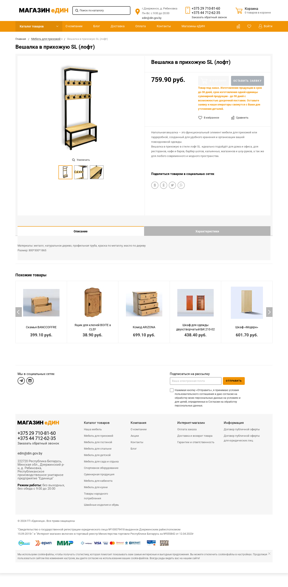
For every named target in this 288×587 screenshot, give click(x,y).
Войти (265, 26)
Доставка (118, 26)
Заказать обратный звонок (38, 440)
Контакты (164, 26)
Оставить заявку (247, 80)
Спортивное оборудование (101, 464)
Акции (135, 432)
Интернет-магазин (191, 419)
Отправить (234, 377)
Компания (138, 419)
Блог (96, 26)
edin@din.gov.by (151, 18)
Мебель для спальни (98, 445)
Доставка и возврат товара (194, 432)
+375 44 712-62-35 (206, 12)
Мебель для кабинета (98, 477)
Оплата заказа (187, 426)
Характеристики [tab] (207, 231)
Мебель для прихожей (98, 432)
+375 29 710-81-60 (206, 8)
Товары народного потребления (96, 493)
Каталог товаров (32, 26)
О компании (74, 26)
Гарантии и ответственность (195, 439)
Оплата (140, 26)
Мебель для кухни (96, 484)
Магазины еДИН (193, 26)
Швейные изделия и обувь (101, 501)
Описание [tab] (81, 231)
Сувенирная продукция (99, 471)
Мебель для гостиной (98, 439)
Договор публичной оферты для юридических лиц (242, 435)
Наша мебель (93, 426)
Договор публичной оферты (242, 426)
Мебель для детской (97, 451)
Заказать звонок (209, 17)
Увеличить (81, 159)
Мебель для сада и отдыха (101, 458)
